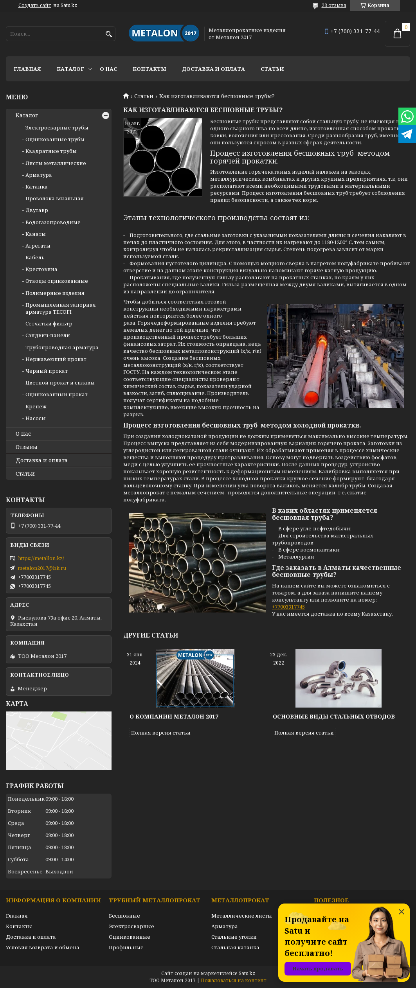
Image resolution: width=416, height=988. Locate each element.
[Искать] (108, 34)
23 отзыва (334, 5)
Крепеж (36, 406)
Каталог (70, 68)
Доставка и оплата (213, 68)
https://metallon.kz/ (41, 558)
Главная (27, 68)
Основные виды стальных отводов (334, 716)
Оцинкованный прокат (56, 394)
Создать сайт (34, 5)
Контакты (149, 68)
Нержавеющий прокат (55, 359)
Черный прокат (46, 370)
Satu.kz (247, 973)
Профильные (126, 947)
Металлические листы (241, 915)
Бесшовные (124, 915)
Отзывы (27, 447)
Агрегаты (37, 245)
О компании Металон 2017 (174, 716)
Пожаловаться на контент (234, 980)
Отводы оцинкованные (56, 280)
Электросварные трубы (56, 127)
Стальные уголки (234, 936)
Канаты (35, 233)
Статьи (272, 68)
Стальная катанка (235, 947)
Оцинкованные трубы (55, 139)
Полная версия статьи (161, 732)
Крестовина (41, 269)
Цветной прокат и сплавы (60, 382)
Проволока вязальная (54, 198)
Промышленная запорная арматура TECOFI (60, 308)
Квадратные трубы (51, 150)
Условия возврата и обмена (42, 947)
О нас (108, 68)
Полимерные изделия (55, 292)
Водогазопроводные (53, 222)
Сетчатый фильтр (48, 323)
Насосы (35, 418)
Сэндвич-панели (47, 335)
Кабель (35, 257)
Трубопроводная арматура (62, 347)
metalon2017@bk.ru (42, 568)
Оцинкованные (129, 936)
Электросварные (131, 926)
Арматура (38, 174)
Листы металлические (55, 163)
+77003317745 (288, 606)
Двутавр (36, 210)
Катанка (36, 186)
